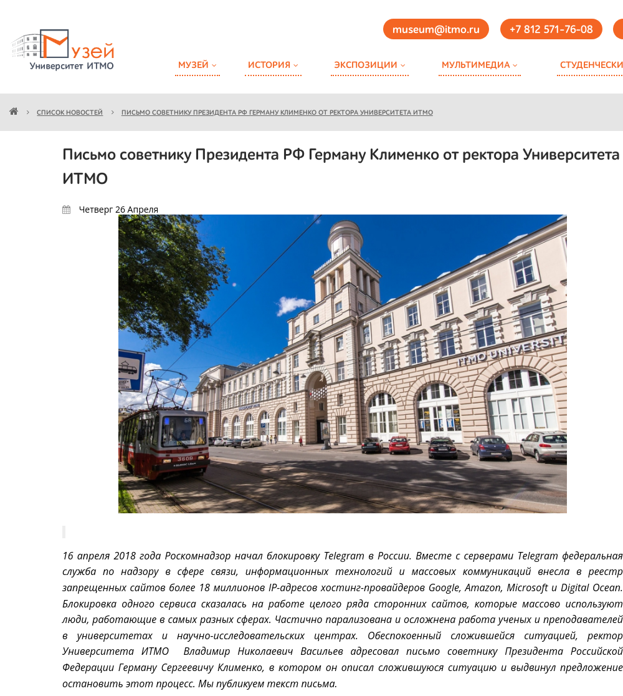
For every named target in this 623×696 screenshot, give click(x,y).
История (269, 65)
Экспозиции (365, 65)
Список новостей (70, 113)
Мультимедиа (476, 65)
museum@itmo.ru (436, 30)
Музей (193, 65)
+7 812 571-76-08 (551, 30)
